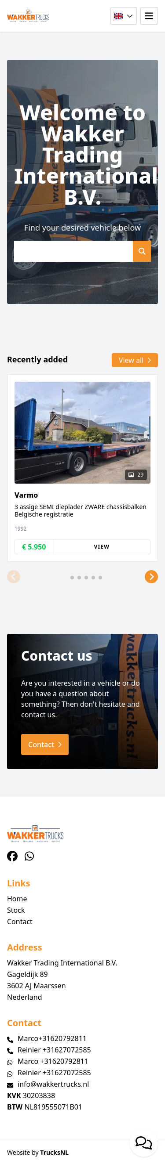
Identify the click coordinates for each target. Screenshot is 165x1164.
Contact (20, 921)
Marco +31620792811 (53, 1061)
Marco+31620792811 (52, 1038)
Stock (16, 910)
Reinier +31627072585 (54, 1050)
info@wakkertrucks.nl (53, 1084)
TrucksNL (54, 1152)
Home (17, 899)
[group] (82, 468)
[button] (13, 577)
